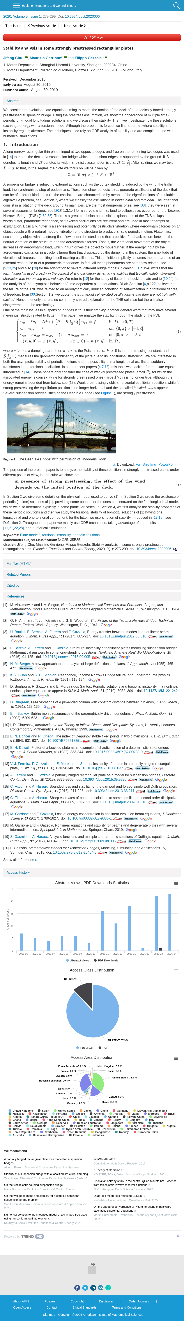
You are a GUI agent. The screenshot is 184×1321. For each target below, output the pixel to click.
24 (171, 279)
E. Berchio (35, 632)
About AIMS (21, 1301)
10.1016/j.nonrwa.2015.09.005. (72, 657)
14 (10, 157)
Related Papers (19, 574)
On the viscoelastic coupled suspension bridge (33, 1185)
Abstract (13, 101)
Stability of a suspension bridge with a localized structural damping (46, 1174)
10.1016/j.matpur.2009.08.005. (98, 841)
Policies (50, 1301)
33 (143, 205)
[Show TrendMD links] (178, 1236)
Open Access (22, 1307)
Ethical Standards (85, 1307)
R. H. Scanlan (45, 675)
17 (156, 517)
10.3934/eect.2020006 (82, 16)
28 (21, 528)
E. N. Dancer (20, 736)
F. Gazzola (77, 632)
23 (9, 268)
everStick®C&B (105, 1159)
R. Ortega (45, 736)
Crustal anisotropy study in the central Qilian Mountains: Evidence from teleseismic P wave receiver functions (135, 1183)
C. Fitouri (17, 786)
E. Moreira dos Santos (74, 764)
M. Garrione (19, 814)
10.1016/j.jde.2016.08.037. (108, 768)
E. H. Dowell (20, 747)
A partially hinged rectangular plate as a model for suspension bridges (43, 1161)
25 (14, 268)
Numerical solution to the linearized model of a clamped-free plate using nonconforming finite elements (45, 1216)
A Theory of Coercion (109, 1170)
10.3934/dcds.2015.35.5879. (110, 779)
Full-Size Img (146, 464)
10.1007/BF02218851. (70, 740)
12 (86, 279)
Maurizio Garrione (45, 58)
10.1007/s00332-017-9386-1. (95, 818)
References (16, 596)
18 (161, 517)
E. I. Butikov (19, 713)
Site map (49, 1314)
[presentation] (167, 156)
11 (6, 528)
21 (11, 528)
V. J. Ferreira (20, 764)
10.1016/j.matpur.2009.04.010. (128, 802)
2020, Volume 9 (15, 16)
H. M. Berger (20, 664)
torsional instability (56, 535)
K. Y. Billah (18, 675)
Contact (52, 1307)
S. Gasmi (17, 837)
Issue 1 (35, 16)
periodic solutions (86, 535)
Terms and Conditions (126, 1307)
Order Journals (139, 1301)
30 (33, 294)
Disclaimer (106, 1301)
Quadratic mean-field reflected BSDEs (119, 1195)
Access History (18, 872)
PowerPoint (167, 464)
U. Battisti (17, 632)
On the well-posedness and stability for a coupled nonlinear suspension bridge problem (41, 1197)
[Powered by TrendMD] (24, 1236)
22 (16, 528)
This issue (13, 25)
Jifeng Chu (12, 58)
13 (106, 367)
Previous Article (42, 25)
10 (166, 279)
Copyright (77, 1301)
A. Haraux (40, 786)
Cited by (13, 585)
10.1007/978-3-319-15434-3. (80, 852)
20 (57, 210)
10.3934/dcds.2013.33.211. (119, 791)
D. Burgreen (19, 702)
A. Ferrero (53, 632)
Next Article (74, 25)
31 (138, 268)
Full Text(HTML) (19, 563)
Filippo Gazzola (88, 58)
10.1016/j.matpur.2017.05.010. (128, 636)
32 (45, 216)
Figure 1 (107, 393)
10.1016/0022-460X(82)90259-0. (123, 752)
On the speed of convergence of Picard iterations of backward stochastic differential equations (133, 1208)
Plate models (30, 535)
